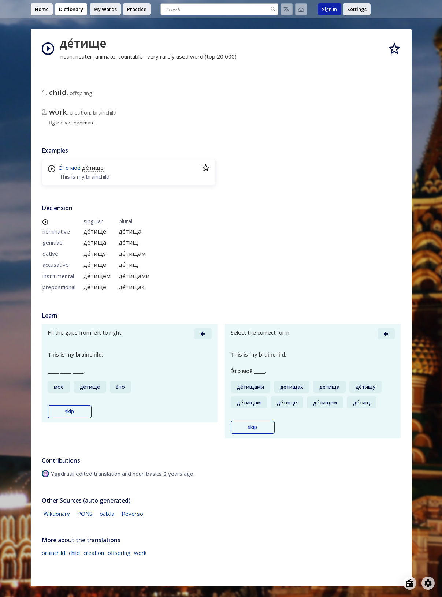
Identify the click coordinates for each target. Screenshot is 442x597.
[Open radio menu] (409, 583)
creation (93, 552)
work (140, 552)
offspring (119, 552)
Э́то (64, 167)
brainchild (53, 552)
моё (75, 167)
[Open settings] (428, 583)
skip (69, 411)
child (74, 552)
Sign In (329, 9)
